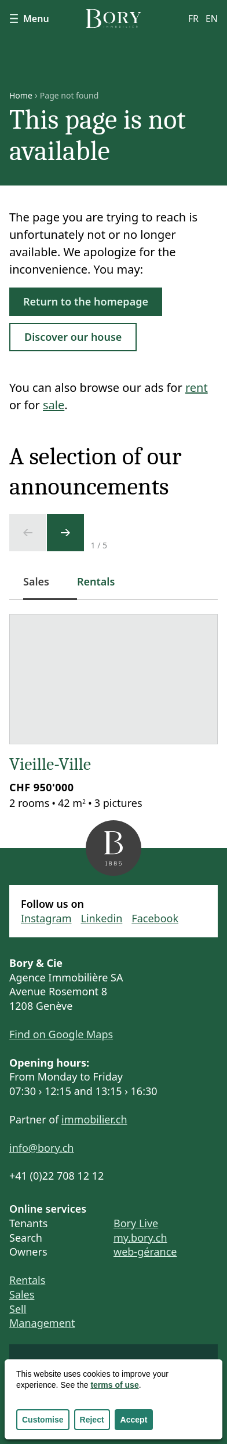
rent (196, 387)
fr (193, 18)
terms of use (114, 1385)
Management (42, 1323)
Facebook (154, 918)
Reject (92, 1419)
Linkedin (102, 918)
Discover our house (73, 337)
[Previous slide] (27, 532)
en (212, 18)
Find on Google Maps (61, 1034)
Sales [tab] (43, 587)
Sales (21, 1294)
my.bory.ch (140, 1238)
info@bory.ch (41, 1148)
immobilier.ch (94, 1119)
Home (20, 95)
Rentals (27, 1280)
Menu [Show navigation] (29, 18)
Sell (17, 1309)
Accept (134, 1419)
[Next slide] (65, 532)
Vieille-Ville (50, 764)
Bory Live (136, 1223)
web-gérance (145, 1252)
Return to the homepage (85, 301)
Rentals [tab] (96, 581)
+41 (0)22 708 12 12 (56, 1176)
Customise (43, 1419)
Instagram (46, 918)
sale (53, 405)
